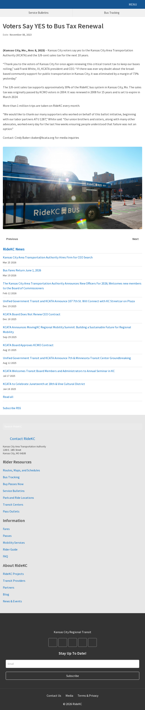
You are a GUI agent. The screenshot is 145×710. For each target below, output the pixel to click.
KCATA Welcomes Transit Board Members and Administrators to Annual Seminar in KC (59, 373)
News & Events (12, 601)
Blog (6, 594)
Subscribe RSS (12, 408)
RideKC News (14, 249)
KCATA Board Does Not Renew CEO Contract (31, 316)
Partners (8, 587)
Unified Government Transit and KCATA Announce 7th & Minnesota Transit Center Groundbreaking (67, 360)
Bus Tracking (11, 477)
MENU (133, 4)
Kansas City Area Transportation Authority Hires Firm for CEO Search (48, 259)
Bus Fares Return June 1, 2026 (22, 272)
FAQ (5, 556)
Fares (6, 529)
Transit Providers (14, 581)
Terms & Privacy (88, 695)
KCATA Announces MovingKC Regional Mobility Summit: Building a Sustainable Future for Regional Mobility (67, 332)
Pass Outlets (11, 511)
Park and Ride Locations (18, 498)
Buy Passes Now (13, 484)
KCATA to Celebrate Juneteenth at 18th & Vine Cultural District (44, 386)
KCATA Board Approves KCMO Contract (28, 347)
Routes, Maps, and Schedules (21, 470)
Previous (12, 239)
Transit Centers (13, 504)
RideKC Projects (13, 574)
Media (69, 695)
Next (135, 239)
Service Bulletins (14, 491)
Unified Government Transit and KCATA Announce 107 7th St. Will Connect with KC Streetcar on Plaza (69, 303)
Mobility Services (14, 542)
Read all (8, 397)
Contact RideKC (22, 438)
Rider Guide (10, 549)
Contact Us (54, 695)
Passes (7, 536)
